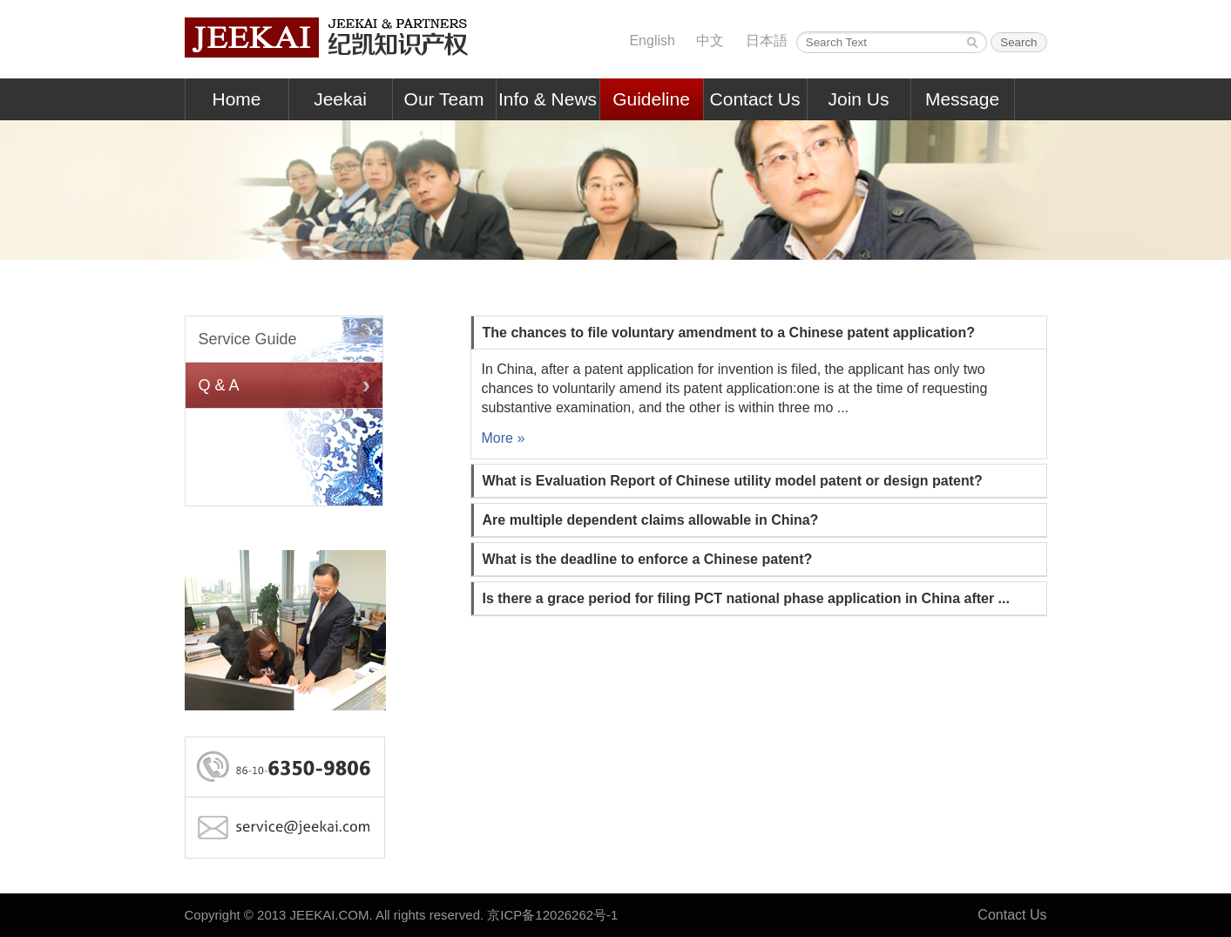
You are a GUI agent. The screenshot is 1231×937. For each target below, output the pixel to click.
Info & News (547, 99)
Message (962, 99)
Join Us (858, 99)
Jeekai (340, 99)
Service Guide (248, 339)
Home (236, 99)
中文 (710, 40)
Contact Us (755, 99)
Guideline (651, 99)
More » (503, 438)
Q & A (219, 385)
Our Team (444, 99)
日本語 (767, 40)
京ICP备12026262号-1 (552, 914)
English (651, 40)
